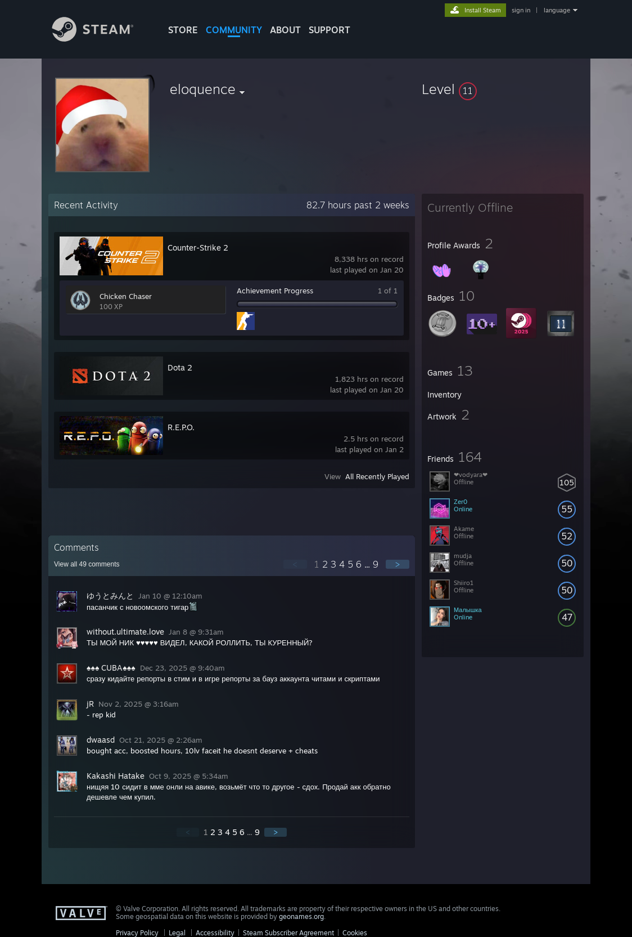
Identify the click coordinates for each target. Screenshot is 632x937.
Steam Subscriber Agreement (288, 933)
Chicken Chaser (126, 296)
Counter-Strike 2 (198, 247)
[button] (503, 89)
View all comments (87, 564)
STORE (183, 29)
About (285, 29)
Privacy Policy (137, 933)
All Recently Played (377, 476)
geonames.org (301, 916)
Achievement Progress (275, 290)
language (557, 10)
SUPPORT (329, 29)
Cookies (354, 933)
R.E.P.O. (181, 427)
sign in (521, 10)
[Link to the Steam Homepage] (101, 38)
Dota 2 (180, 367)
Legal (177, 933)
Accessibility (215, 933)
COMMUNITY (234, 29)
